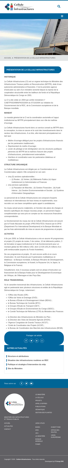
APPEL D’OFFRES (41, 403)
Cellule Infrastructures (23, 459)
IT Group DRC (59, 461)
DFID (37, 430)
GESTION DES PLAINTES (43, 412)
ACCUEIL (7, 423)
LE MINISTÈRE (40, 394)
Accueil (7, 58)
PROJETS (38, 400)
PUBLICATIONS (40, 406)
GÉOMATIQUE (40, 409)
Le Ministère (40, 436)
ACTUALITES (8, 426)
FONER (37, 444)
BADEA (37, 427)
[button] (62, 16)
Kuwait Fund (56, 427)
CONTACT (7, 429)
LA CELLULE (39, 397)
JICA (36, 433)
